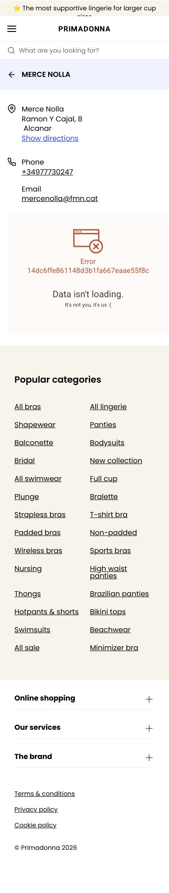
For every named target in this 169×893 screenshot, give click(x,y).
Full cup (104, 478)
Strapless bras (40, 514)
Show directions (50, 138)
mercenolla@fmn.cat (60, 198)
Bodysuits (107, 443)
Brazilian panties (119, 594)
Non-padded (113, 532)
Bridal (24, 460)
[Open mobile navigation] (12, 29)
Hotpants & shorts (46, 612)
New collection (116, 460)
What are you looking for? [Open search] (53, 50)
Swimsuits (32, 630)
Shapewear (34, 425)
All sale (27, 648)
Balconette (33, 443)
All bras (27, 407)
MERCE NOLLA (38, 74)
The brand (84, 757)
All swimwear (38, 478)
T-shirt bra (109, 514)
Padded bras (37, 532)
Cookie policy (35, 825)
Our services (84, 728)
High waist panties (108, 572)
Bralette (104, 496)
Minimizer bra (114, 648)
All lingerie (108, 407)
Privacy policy (36, 809)
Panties (103, 425)
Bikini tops (108, 612)
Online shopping (84, 699)
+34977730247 (47, 172)
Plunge (26, 496)
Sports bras (110, 550)
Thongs (27, 594)
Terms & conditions (44, 794)
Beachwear (110, 630)
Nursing (28, 568)
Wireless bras (38, 550)
